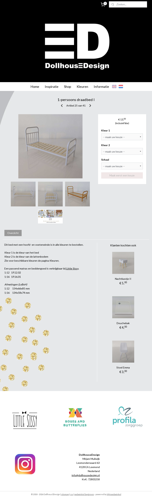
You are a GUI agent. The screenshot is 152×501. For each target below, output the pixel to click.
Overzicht (13, 232)
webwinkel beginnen (84, 494)
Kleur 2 (105, 145)
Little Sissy (72, 268)
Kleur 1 (105, 130)
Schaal (105, 159)
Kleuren (82, 87)
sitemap (65, 494)
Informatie (101, 87)
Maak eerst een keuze (122, 175)
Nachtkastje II (123, 278)
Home (34, 87)
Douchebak (123, 323)
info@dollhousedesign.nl (86, 475)
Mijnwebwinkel (114, 494)
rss (71, 494)
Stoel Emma (123, 367)
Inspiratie (51, 87)
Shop (67, 87)
